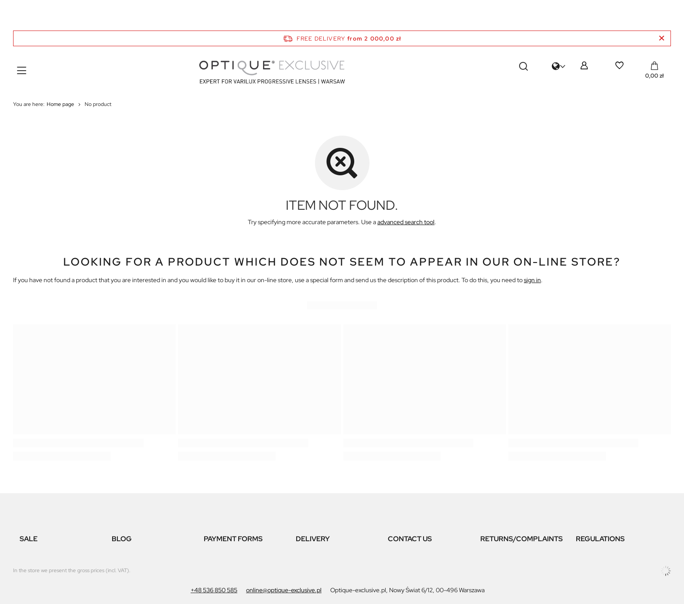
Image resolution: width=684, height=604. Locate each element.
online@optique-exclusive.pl (283, 590)
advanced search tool (405, 222)
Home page (60, 104)
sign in (532, 280)
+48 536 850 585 (214, 590)
